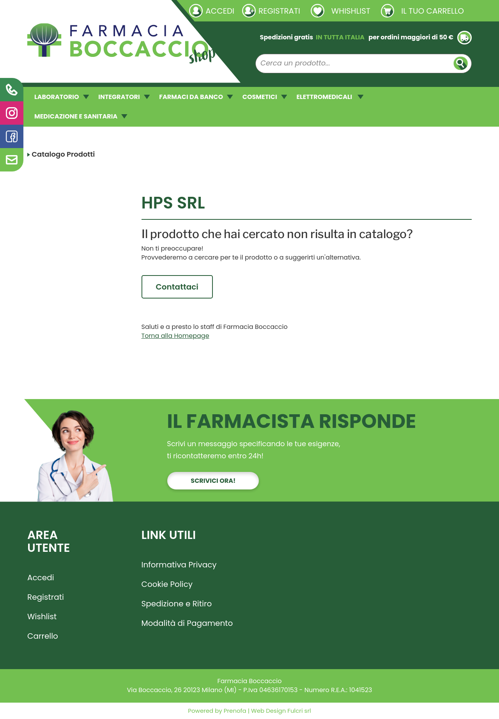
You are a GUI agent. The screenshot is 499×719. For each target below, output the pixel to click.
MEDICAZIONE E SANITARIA (80, 116)
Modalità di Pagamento (187, 623)
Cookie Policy (167, 584)
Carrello (42, 636)
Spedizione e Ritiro (177, 604)
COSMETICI (264, 96)
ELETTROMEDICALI (329, 96)
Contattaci (177, 286)
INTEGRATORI (124, 96)
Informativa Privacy (179, 565)
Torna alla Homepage (175, 336)
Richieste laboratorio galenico (73, 10)
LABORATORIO (61, 96)
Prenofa (234, 711)
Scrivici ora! (213, 481)
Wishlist (42, 616)
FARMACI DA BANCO (196, 96)
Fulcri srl (299, 711)
